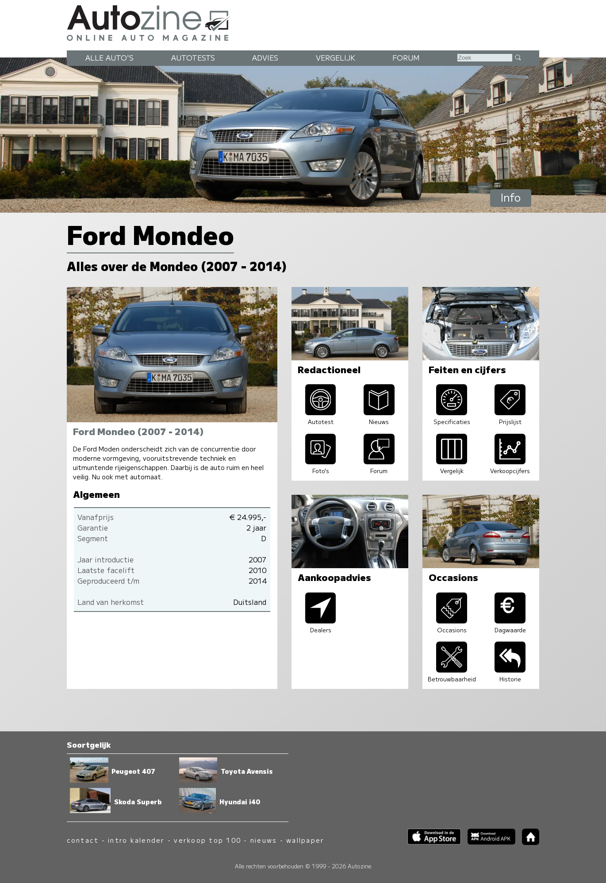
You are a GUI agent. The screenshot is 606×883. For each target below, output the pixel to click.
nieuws (263, 840)
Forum (406, 57)
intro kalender (136, 840)
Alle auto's (109, 57)
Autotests (193, 57)
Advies (265, 57)
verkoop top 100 (207, 840)
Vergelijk (335, 57)
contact (83, 840)
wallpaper (305, 840)
